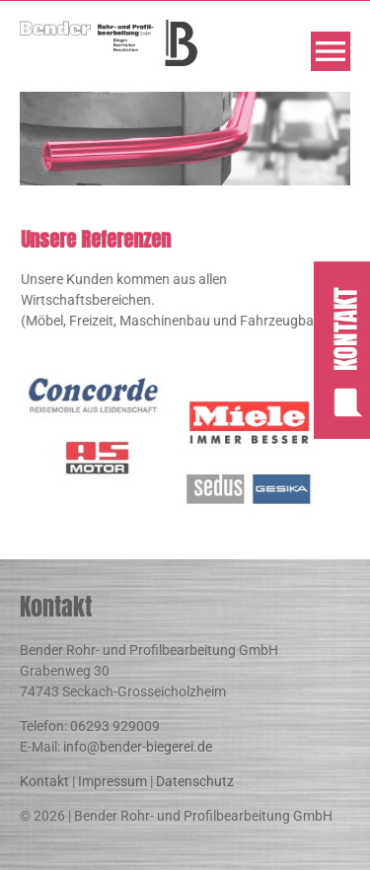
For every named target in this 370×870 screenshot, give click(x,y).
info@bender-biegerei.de (137, 747)
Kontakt (44, 781)
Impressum (112, 781)
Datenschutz (195, 781)
